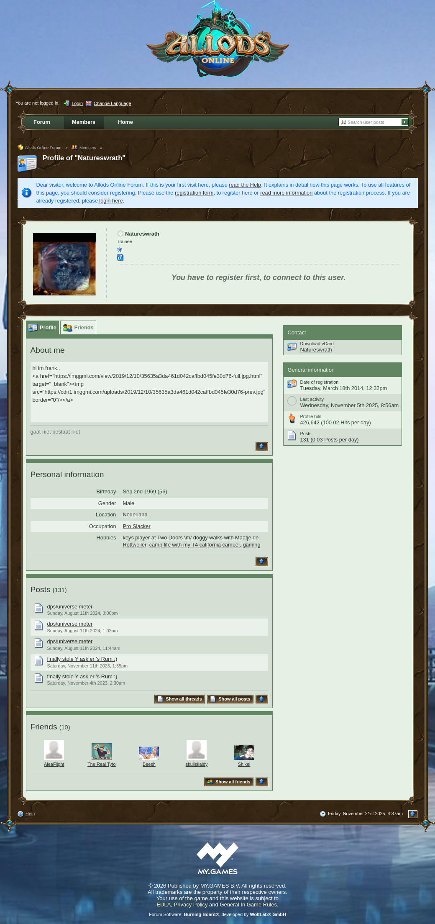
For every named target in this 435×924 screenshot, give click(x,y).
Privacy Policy (191, 904)
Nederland (135, 514)
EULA (163, 904)
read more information (286, 193)
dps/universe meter (70, 606)
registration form (194, 193)
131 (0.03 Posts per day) (329, 439)
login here (111, 201)
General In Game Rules (248, 904)
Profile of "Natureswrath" (84, 158)
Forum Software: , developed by (217, 914)
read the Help (245, 185)
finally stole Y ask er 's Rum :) (82, 659)
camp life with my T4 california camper (194, 545)
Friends (44, 726)
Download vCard (317, 343)
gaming (252, 545)
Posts (41, 589)
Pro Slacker (137, 526)
